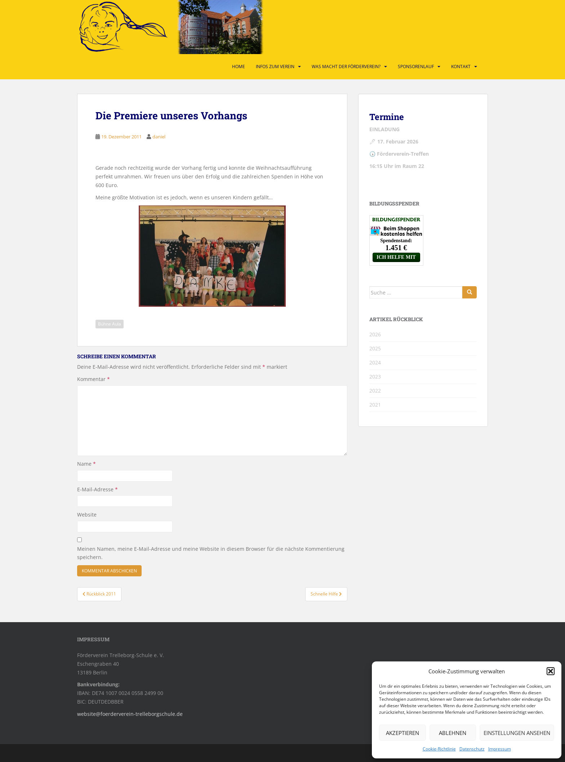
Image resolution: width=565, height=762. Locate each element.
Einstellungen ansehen (517, 732)
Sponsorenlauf (416, 66)
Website (87, 514)
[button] (550, 671)
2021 (375, 404)
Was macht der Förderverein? (346, 66)
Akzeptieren (402, 732)
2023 (375, 376)
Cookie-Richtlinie (439, 749)
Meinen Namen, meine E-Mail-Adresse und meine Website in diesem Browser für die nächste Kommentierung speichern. (210, 553)
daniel (158, 136)
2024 (375, 362)
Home (238, 66)
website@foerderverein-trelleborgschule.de (130, 713)
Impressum (499, 749)
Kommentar (93, 379)
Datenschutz (472, 749)
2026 (375, 334)
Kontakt (461, 66)
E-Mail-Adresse (97, 489)
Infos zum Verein (275, 66)
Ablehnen (452, 732)
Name (86, 463)
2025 (375, 348)
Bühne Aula (109, 324)
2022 (375, 390)
